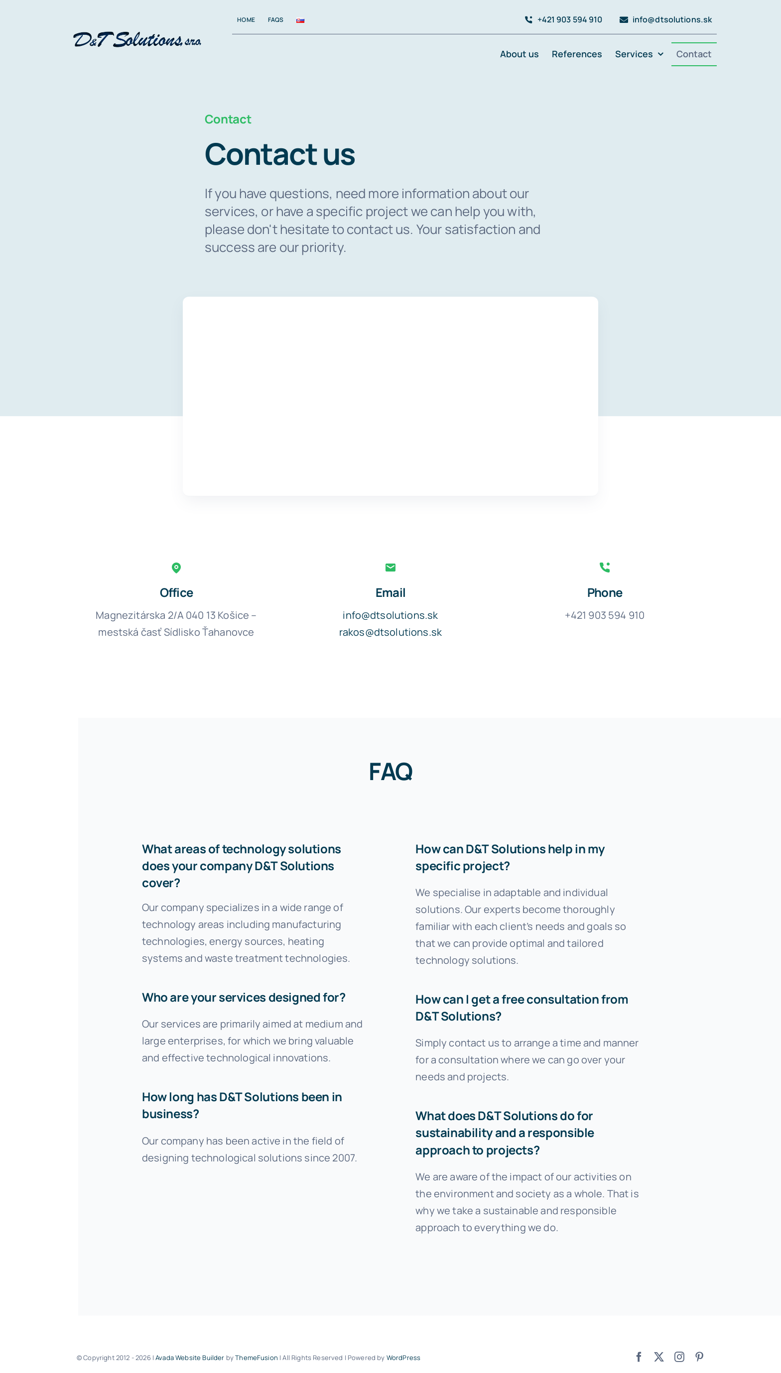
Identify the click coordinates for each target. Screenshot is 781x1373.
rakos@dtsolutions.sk (390, 632)
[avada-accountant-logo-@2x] (139, 29)
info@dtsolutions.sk (390, 615)
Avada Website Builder (189, 1357)
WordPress (403, 1357)
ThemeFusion (256, 1357)
